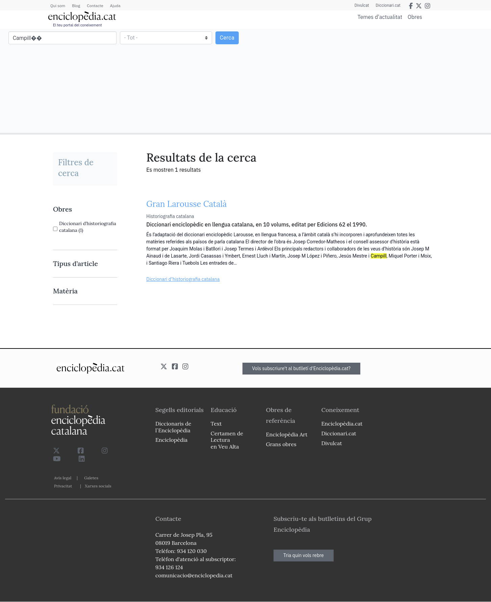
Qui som (57, 5)
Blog (76, 5)
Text (216, 423)
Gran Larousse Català (186, 204)
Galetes (91, 477)
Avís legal (62, 477)
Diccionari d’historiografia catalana (182, 279)
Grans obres (281, 444)
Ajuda (115, 5)
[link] (85, 209)
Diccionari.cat (388, 5)
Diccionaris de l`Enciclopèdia (173, 426)
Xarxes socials (98, 485)
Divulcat (362, 5)
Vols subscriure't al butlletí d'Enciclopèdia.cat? (301, 368)
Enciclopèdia (171, 439)
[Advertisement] (367, 80)
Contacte (95, 5)
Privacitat (63, 485)
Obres (415, 17)
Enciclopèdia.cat (341, 423)
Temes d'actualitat (380, 17)
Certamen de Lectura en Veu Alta (227, 440)
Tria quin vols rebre (303, 555)
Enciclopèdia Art (287, 434)
